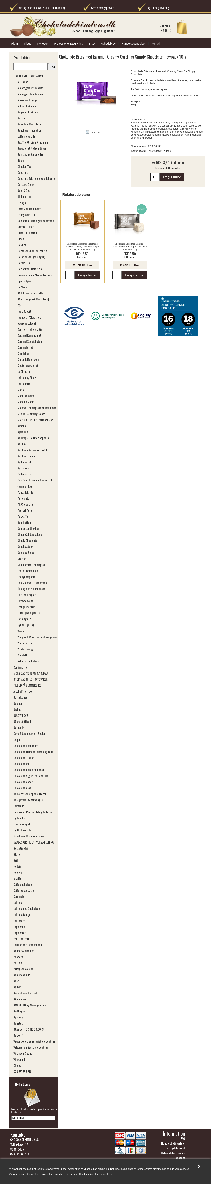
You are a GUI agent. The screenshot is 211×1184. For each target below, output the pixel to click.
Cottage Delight (26, 184)
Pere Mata (23, 498)
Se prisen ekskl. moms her (168, 168)
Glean (20, 239)
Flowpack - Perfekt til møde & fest (33, 812)
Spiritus (18, 1023)
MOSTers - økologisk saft (32, 413)
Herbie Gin (23, 263)
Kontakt (156, 43)
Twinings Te (24, 619)
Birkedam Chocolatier (30, 124)
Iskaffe (17, 878)
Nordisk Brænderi (27, 456)
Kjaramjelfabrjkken (28, 359)
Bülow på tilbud (22, 721)
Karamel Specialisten (29, 341)
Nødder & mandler (23, 950)
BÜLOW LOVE (20, 715)
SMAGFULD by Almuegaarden (29, 1005)
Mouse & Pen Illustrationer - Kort (36, 420)
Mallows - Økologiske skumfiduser (36, 407)
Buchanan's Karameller (30, 154)
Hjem (14, 43)
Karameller (19, 896)
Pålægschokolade (23, 969)
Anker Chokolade (27, 106)
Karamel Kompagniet (29, 335)
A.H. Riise (22, 82)
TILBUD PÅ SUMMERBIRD (27, 685)
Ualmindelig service (173, 1154)
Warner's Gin (24, 643)
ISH (19, 305)
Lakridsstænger (22, 914)
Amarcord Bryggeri (28, 100)
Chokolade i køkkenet (25, 745)
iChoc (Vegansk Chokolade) (33, 299)
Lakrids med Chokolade (26, 908)
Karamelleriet (25, 347)
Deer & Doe (23, 190)
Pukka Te (22, 516)
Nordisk (21, 444)
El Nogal (21, 202)
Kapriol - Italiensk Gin (29, 329)
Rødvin (17, 987)
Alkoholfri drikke (23, 691)
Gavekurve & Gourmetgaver (29, 836)
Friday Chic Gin (26, 214)
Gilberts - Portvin (27, 232)
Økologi (17, 1065)
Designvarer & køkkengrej (28, 800)
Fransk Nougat (21, 824)
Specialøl (18, 1017)
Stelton (21, 558)
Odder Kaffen (24, 474)
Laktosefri (19, 920)
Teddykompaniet (27, 576)
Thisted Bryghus (26, 595)
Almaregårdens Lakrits (30, 88)
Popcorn (18, 957)
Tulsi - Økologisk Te (28, 613)
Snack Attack (25, 546)
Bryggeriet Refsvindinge (31, 148)
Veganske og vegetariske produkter (34, 1041)
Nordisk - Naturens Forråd (32, 450)
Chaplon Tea (24, 166)
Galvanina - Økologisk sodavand (35, 220)
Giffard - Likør (25, 226)
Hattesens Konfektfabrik (32, 251)
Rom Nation (24, 522)
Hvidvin (17, 872)
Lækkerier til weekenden (27, 944)
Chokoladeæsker (22, 788)
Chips (16, 739)
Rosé (16, 981)
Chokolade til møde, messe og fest (33, 751)
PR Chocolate (25, 504)
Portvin (17, 963)
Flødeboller (19, 818)
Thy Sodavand (25, 601)
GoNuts (21, 245)
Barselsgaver (20, 697)
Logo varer (19, 932)
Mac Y (20, 389)
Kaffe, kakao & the (24, 890)
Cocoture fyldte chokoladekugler (36, 178)
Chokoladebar (21, 763)
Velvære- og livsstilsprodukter (30, 1047)
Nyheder (42, 43)
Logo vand (19, 926)
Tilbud (27, 43)
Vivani (21, 631)
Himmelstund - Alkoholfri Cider (35, 275)
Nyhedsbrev (108, 43)
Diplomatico (24, 196)
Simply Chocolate (27, 540)
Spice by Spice (25, 552)
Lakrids (17, 902)
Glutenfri (18, 854)
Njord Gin (22, 432)
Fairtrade (18, 806)
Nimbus (21, 426)
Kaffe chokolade (22, 884)
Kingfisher (23, 353)
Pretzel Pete (24, 510)
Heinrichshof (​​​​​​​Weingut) (31, 257)
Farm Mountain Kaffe (29, 208)
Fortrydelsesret (175, 1149)
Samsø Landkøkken (28, 528)
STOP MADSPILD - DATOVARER (30, 679)
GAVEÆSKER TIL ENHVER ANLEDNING (33, 842)
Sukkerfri (19, 1035)
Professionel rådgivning (68, 43)
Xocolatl (22, 655)
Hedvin (17, 866)
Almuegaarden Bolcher (30, 94)
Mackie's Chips (25, 395)
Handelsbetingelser (134, 43)
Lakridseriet (24, 383)
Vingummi (19, 1059)
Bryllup (17, 709)
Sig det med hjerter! (25, 993)
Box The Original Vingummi (33, 142)
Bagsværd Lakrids (27, 112)
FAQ (92, 43)
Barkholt (22, 118)
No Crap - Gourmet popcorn (33, 438)
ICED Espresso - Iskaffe (30, 293)
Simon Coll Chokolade (29, 534)
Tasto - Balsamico (27, 570)
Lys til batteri (21, 938)
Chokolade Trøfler (23, 757)
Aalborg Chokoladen (28, 661)
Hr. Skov (22, 287)
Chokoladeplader (23, 782)
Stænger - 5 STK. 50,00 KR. (29, 1029)
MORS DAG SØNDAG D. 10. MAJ (30, 673)
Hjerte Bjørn (24, 281)
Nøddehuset (24, 462)
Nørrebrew (23, 468)
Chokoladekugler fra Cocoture (30, 776)
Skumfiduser (20, 999)
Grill (15, 860)
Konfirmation (20, 667)
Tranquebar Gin (26, 607)
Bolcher (17, 703)
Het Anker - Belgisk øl (29, 269)
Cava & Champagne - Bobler (29, 733)
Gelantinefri (20, 848)
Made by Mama (25, 401)
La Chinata (23, 371)
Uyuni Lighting (25, 625)
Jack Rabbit (24, 311)
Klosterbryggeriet (27, 365)
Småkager (19, 1011)
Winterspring (25, 649)
